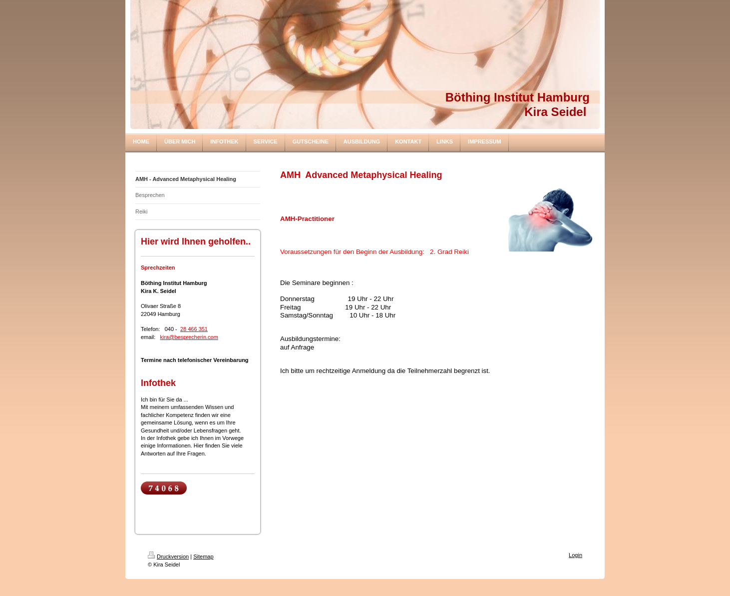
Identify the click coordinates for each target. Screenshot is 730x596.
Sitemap (203, 557)
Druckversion (168, 557)
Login (575, 555)
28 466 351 (194, 329)
